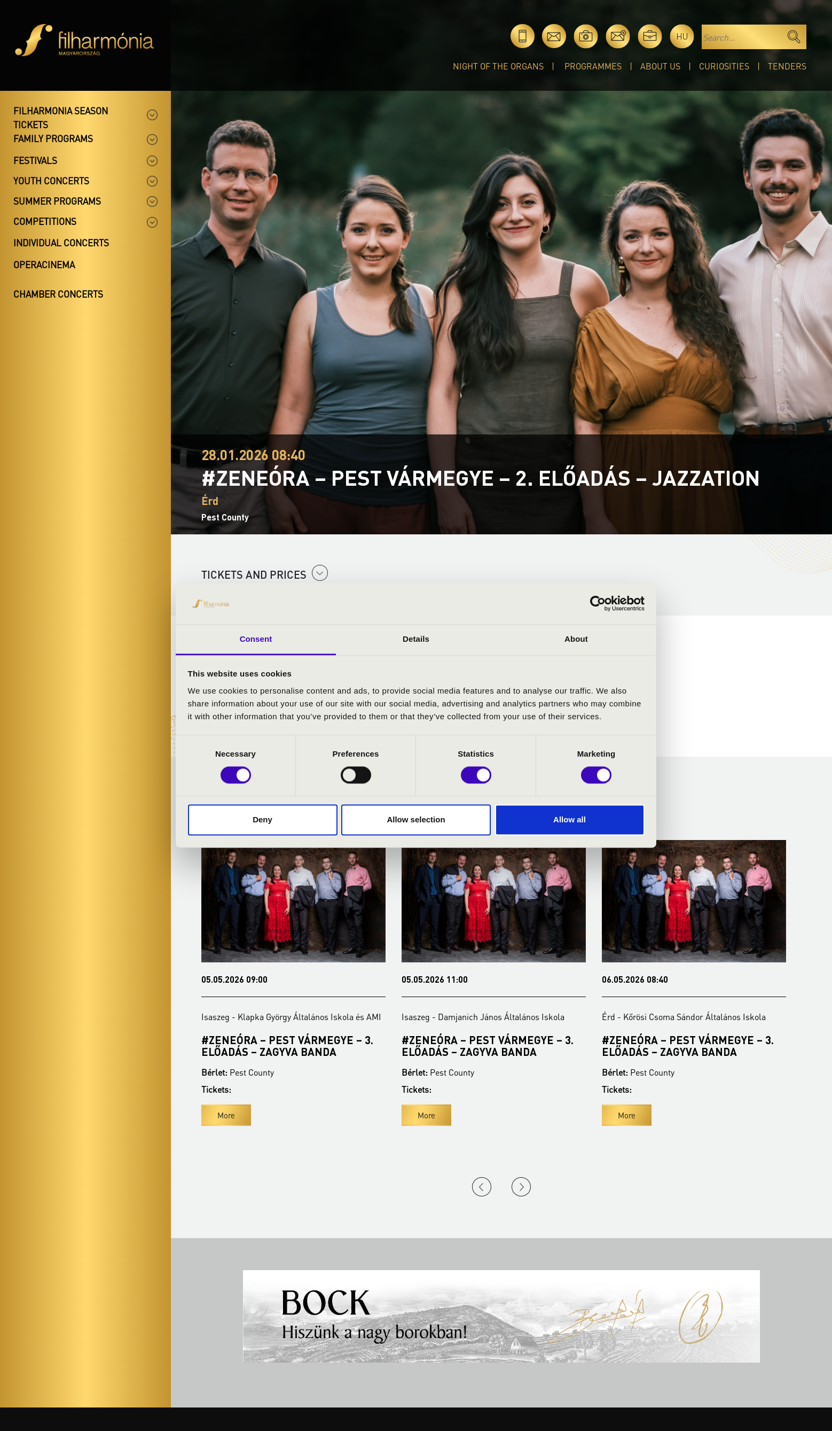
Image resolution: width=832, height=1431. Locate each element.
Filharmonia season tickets (60, 117)
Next (521, 1186)
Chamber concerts (58, 294)
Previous (481, 1186)
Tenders (787, 66)
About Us (660, 66)
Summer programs (57, 201)
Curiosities (724, 66)
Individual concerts (61, 242)
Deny (262, 819)
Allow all (569, 819)
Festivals (35, 160)
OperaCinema (44, 264)
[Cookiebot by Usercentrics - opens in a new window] (598, 604)
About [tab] (576, 638)
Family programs (53, 138)
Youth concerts (51, 180)
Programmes (593, 66)
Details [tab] (416, 638)
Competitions (44, 221)
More (226, 1115)
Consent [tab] (256, 638)
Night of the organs (498, 66)
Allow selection (416, 819)
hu (682, 36)
